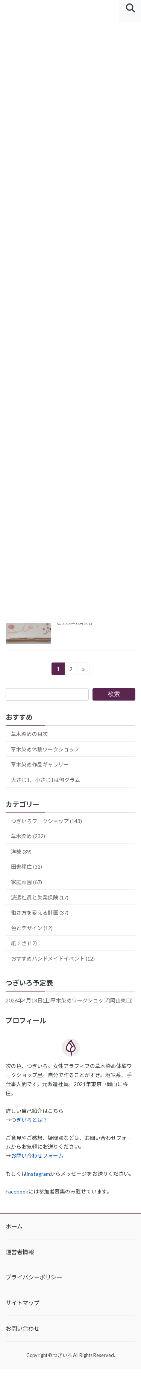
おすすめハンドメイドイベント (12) (53, 958)
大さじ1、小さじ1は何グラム (45, 780)
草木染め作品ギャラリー (40, 764)
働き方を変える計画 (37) (39, 912)
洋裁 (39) (21, 851)
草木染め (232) (28, 836)
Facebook (17, 1191)
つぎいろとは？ (29, 1120)
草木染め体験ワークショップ (45, 749)
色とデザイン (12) (32, 928)
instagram (38, 1173)
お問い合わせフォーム (37, 1155)
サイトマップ (22, 1302)
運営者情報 (20, 1251)
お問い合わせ (22, 1328)
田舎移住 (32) (26, 866)
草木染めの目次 (29, 734)
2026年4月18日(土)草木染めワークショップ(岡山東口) (69, 1000)
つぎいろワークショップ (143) (46, 820)
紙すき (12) (24, 943)
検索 (114, 694)
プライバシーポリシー (34, 1277)
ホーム (14, 1226)
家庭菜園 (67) (26, 882)
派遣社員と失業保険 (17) (39, 897)
